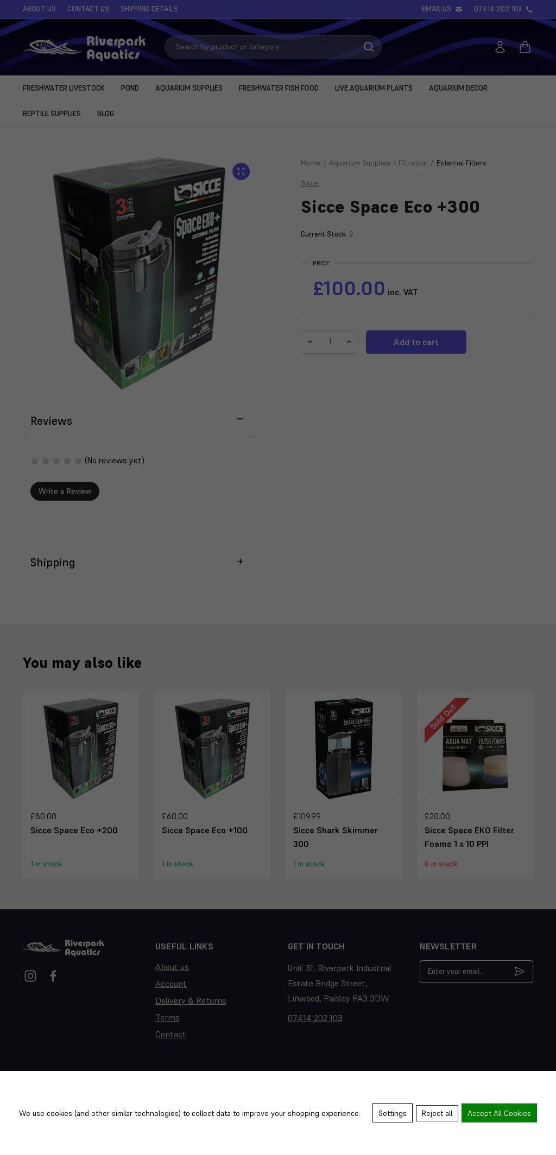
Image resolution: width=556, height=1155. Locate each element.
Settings (390, 1114)
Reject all (436, 1114)
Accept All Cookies (499, 1114)
